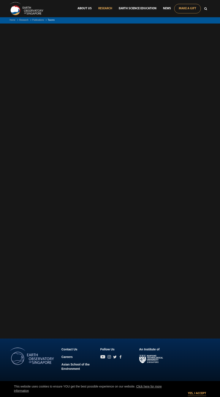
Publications (38, 20)
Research (105, 8)
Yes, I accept (197, 393)
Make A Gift (187, 8)
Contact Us (70, 349)
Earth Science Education (138, 8)
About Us (85, 8)
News (167, 8)
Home (13, 20)
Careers (67, 357)
